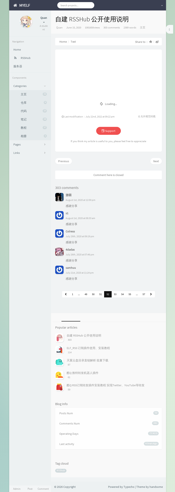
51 (100, 294)
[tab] (70, 317)
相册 (34, 136)
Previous (63, 161)
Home (63, 41)
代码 (34, 111)
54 (122, 294)
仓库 (34, 103)
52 (108, 294)
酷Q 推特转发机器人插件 (82, 373)
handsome (156, 487)
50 (93, 294)
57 (144, 294)
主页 (34, 94)
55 (130, 294)
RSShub (61, 470)
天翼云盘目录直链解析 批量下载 (87, 360)
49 (86, 294)
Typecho (129, 487)
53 (115, 294)
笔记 (34, 119)
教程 (34, 128)
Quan (59, 27)
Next (156, 161)
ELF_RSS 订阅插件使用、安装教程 (88, 348)
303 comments (111, 27)
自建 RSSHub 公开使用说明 (84, 335)
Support (108, 131)
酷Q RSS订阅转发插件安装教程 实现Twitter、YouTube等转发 (105, 385)
